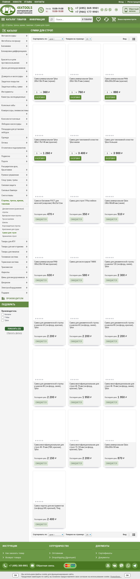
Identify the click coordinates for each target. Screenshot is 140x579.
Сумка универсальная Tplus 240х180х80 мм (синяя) (116, 201)
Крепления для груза (10, 229)
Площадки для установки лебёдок (12, 131)
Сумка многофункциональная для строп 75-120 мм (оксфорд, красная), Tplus (84, 447)
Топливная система (15, 257)
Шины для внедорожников (15, 277)
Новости (17, 2)
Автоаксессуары (15, 36)
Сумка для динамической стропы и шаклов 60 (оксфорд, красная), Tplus (49, 325)
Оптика (15, 143)
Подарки (15, 293)
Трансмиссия (15, 267)
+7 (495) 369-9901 (87, 8)
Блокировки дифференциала (15, 53)
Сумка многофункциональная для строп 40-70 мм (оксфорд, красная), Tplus (84, 386)
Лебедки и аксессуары (15, 124)
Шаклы (5, 222)
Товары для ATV (15, 241)
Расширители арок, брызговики (15, 168)
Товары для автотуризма (15, 246)
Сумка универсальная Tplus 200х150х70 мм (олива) (81, 79)
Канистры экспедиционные (15, 99)
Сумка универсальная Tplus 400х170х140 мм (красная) (46, 140)
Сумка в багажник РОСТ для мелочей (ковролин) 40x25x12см (48, 201)
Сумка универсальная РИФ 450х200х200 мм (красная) (116, 79)
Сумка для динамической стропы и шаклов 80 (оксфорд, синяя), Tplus (49, 386)
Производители (14, 298)
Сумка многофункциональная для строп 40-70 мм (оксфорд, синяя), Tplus (119, 386)
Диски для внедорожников (15, 70)
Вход (121, 2)
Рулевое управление (15, 175)
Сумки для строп (9, 233)
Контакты (39, 2)
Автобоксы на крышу (15, 41)
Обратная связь (45, 565)
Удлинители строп (9, 236)
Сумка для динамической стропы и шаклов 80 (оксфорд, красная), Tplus (119, 325)
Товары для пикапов (15, 252)
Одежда (15, 137)
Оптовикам (57, 553)
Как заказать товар (14, 553)
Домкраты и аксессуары (15, 76)
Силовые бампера (15, 190)
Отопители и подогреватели (15, 150)
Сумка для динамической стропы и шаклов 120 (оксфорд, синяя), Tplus (119, 264)
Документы (103, 557)
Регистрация (133, 2)
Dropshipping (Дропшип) (64, 557)
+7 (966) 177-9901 (87, 11)
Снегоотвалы (15, 195)
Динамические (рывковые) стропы (13, 210)
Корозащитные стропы (11, 226)
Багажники (15, 46)
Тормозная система (15, 262)
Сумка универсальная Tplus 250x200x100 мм (116, 445)
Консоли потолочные (15, 119)
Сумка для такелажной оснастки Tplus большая (119, 140)
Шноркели (15, 282)
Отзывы (28, 2)
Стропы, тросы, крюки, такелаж (15, 202)
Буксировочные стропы (11, 216)
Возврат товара (13, 557)
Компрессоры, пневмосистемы (15, 112)
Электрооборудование (15, 288)
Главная (6, 2)
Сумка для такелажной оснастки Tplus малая (84, 140)
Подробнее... (115, 577)
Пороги (15, 161)
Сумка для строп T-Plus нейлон (83, 200)
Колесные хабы (15, 105)
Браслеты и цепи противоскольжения (15, 61)
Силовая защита (15, 185)
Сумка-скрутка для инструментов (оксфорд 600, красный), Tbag (49, 506)
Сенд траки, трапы (15, 180)
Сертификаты (105, 553)
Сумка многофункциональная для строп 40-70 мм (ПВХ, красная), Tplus (49, 447)
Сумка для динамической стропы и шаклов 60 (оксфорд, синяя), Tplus (84, 325)
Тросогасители (8, 219)
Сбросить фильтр (14, 333)
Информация (37, 19)
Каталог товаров (13, 19)
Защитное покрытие (15, 81)
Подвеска (15, 156)
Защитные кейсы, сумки (15, 87)
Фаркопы (15, 272)
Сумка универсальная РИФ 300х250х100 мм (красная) (45, 262)
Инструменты (15, 92)
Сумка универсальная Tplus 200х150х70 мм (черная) (46, 79)
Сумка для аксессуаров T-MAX (83, 261)
